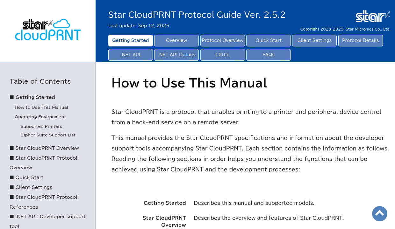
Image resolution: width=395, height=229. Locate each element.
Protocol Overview (222, 40)
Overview (176, 40)
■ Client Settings (31, 187)
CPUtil (222, 55)
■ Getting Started (32, 97)
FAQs (268, 55)
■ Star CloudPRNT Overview (44, 148)
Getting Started (130, 40)
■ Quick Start (26, 177)
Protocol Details (360, 40)
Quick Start (268, 40)
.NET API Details (176, 55)
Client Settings (315, 40)
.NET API (130, 55)
